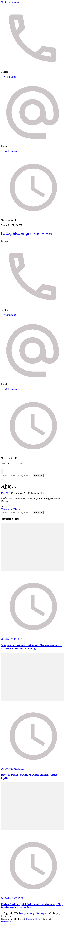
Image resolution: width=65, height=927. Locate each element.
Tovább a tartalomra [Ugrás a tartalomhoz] (10, 2)
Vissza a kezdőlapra (10, 509)
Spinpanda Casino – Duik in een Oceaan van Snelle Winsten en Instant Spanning (31, 647)
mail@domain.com (10, 151)
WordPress (6, 921)
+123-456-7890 (8, 77)
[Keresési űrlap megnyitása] (2, 472)
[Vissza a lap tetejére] (2, 925)
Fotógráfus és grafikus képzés (26, 233)
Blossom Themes (34, 919)
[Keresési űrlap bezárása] (2, 479)
